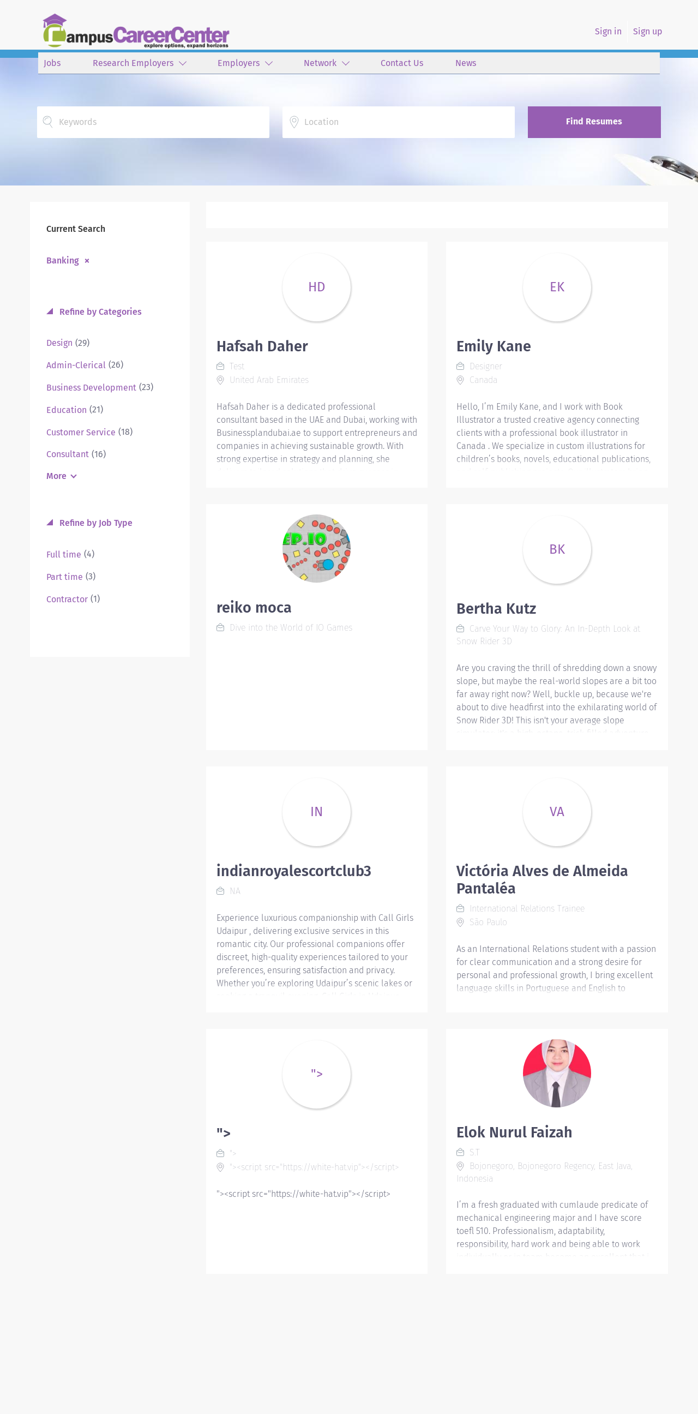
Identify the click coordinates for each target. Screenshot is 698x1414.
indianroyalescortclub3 (293, 871)
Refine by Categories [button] (99, 312)
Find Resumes (594, 121)
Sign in (608, 31)
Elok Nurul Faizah (514, 1132)
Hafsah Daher (262, 346)
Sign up (648, 31)
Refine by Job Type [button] (95, 523)
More (56, 476)
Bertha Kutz (496, 609)
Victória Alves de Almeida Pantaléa (542, 879)
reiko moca (254, 607)
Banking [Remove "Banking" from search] (62, 260)
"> (223, 1133)
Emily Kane (493, 346)
